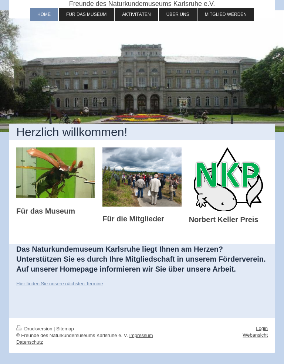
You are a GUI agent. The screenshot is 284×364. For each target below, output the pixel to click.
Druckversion (35, 328)
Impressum (141, 335)
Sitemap (65, 328)
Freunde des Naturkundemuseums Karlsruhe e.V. (142, 3)
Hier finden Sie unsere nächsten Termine (59, 283)
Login (262, 328)
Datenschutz (29, 342)
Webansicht (255, 335)
